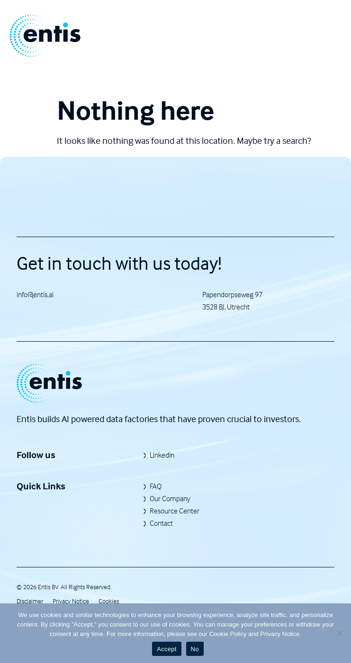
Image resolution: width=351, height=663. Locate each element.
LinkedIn (162, 455)
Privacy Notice (71, 601)
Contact (161, 523)
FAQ (156, 486)
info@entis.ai (35, 294)
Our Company (170, 498)
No (195, 649)
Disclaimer (30, 601)
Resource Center (174, 510)
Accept (166, 649)
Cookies (109, 601)
